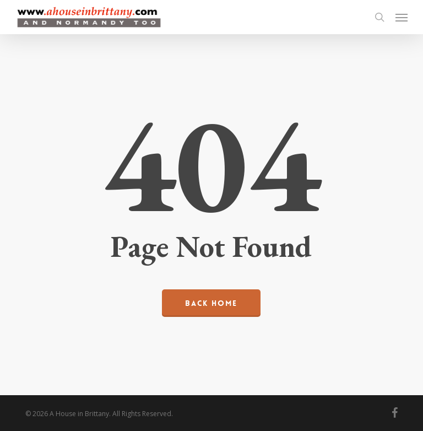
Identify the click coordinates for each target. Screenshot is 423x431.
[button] (401, 17)
